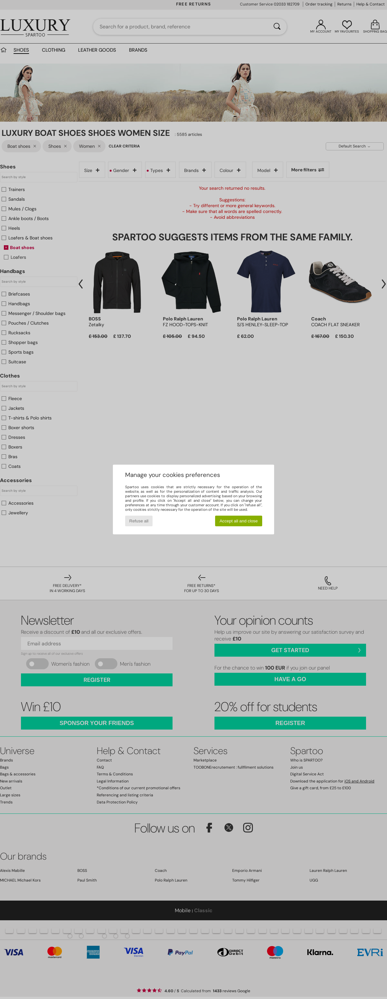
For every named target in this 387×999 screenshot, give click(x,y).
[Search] (277, 27)
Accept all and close (239, 521)
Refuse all (138, 521)
